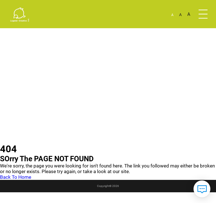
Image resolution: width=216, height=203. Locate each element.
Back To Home (15, 177)
